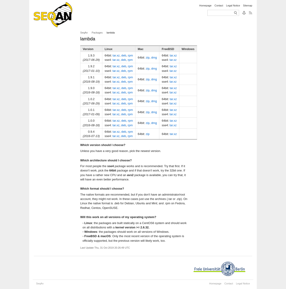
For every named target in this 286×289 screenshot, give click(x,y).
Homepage (205, 5)
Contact (218, 5)
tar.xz (116, 55)
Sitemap (247, 5)
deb (123, 55)
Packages (97, 32)
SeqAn (84, 32)
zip (147, 57)
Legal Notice (233, 5)
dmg (154, 57)
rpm (130, 55)
